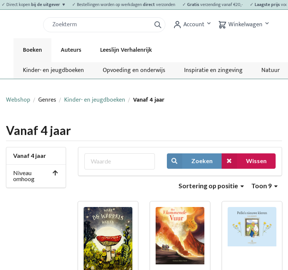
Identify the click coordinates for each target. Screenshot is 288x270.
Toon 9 (264, 186)
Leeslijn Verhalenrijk (126, 50)
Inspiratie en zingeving (213, 70)
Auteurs (71, 50)
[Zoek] (100, 24)
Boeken (32, 50)
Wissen (244, 161)
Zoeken (190, 161)
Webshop (18, 100)
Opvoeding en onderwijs (134, 70)
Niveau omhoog (35, 175)
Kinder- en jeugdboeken (53, 70)
